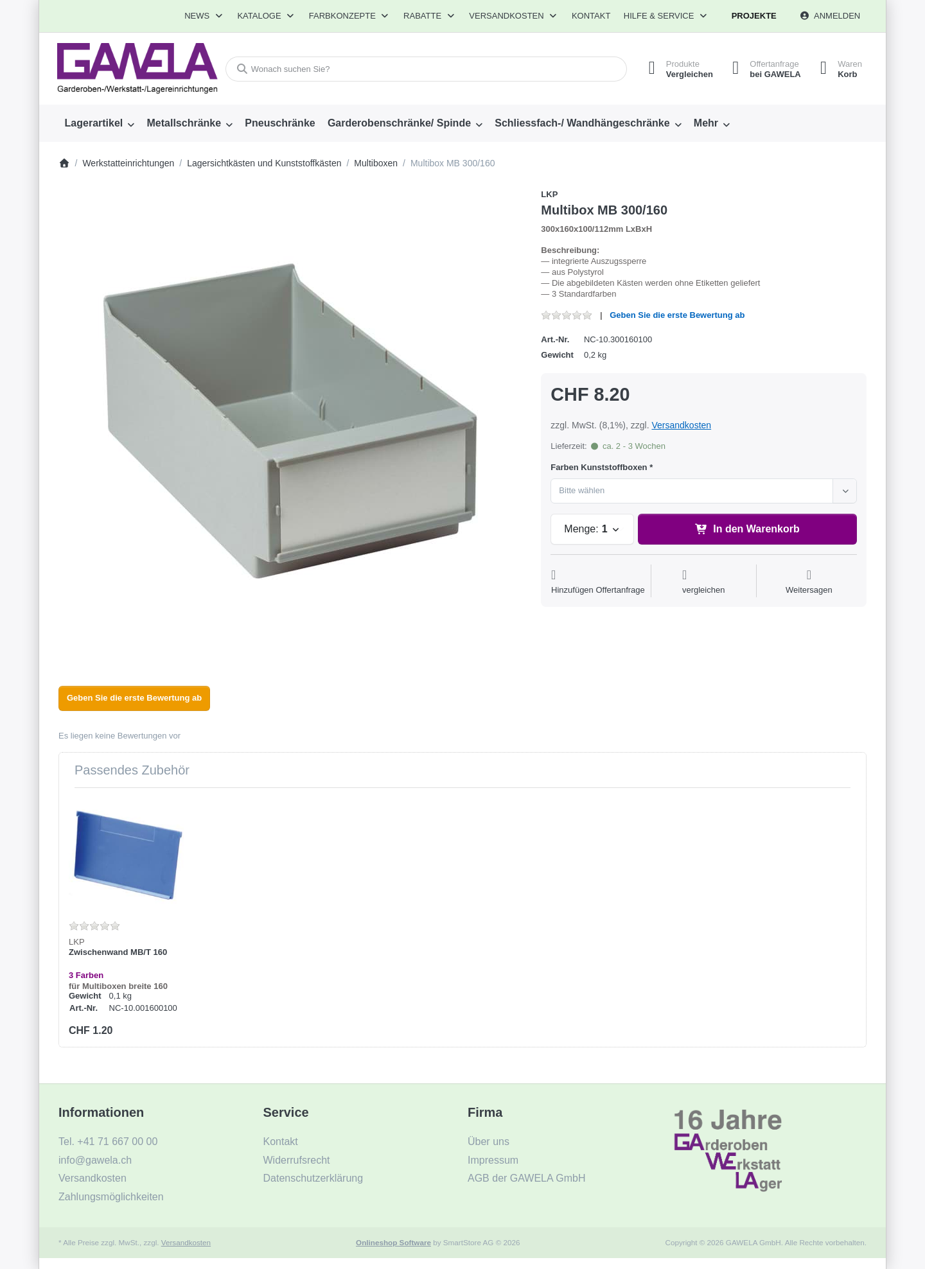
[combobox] (426, 69)
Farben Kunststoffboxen (599, 467)
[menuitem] (99, 123)
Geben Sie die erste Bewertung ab (677, 315)
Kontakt (591, 16)
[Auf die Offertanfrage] (598, 582)
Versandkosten (681, 425)
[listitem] (290, 420)
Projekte (754, 16)
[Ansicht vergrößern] (290, 420)
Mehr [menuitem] (706, 123)
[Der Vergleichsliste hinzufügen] (703, 582)
